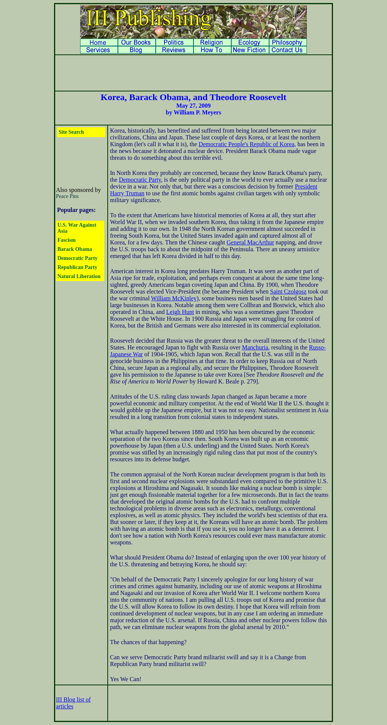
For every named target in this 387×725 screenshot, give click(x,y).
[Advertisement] (193, 73)
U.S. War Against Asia (76, 228)
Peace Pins (67, 196)
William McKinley (174, 298)
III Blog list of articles (73, 703)
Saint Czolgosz (288, 291)
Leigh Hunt (180, 312)
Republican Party (77, 267)
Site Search (71, 132)
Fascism (66, 240)
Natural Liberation (79, 276)
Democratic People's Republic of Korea (246, 144)
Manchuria (255, 347)
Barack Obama (74, 249)
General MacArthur (250, 242)
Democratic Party (77, 258)
